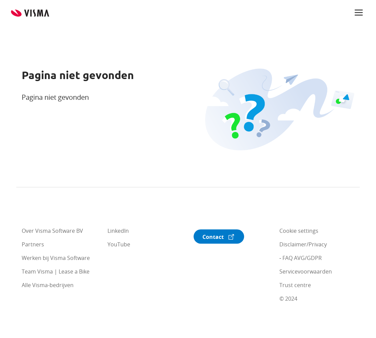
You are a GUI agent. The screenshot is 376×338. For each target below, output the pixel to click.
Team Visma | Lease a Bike (56, 271)
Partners (33, 244)
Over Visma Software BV (52, 230)
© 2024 (288, 298)
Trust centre (295, 285)
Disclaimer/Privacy (303, 244)
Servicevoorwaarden (305, 271)
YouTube (118, 244)
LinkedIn (118, 230)
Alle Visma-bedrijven (48, 285)
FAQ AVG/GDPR (302, 258)
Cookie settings (298, 230)
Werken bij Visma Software (56, 258)
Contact (213, 237)
